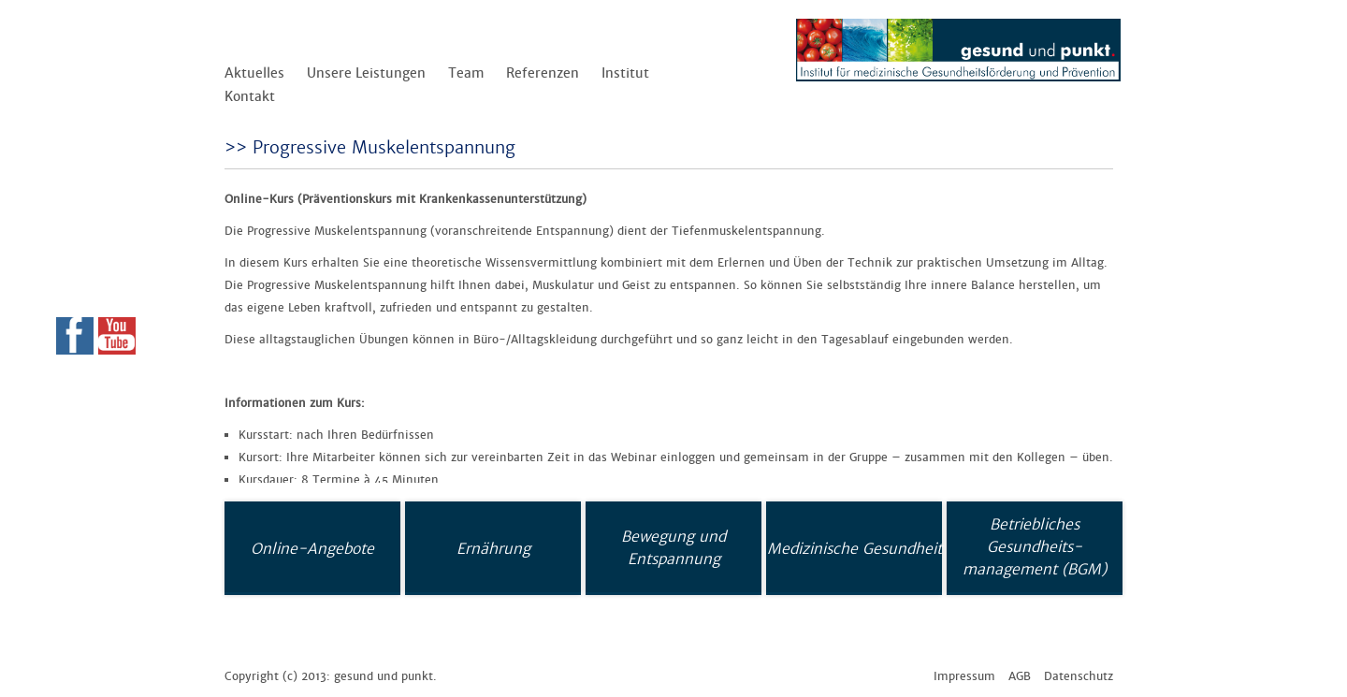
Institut (625, 73)
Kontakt (249, 96)
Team (466, 73)
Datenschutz (1078, 676)
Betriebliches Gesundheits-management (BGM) (1035, 546)
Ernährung (493, 548)
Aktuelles (254, 73)
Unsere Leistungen (366, 73)
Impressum (964, 676)
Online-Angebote (312, 548)
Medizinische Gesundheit (854, 548)
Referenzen (542, 73)
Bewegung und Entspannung (673, 547)
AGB (1019, 676)
